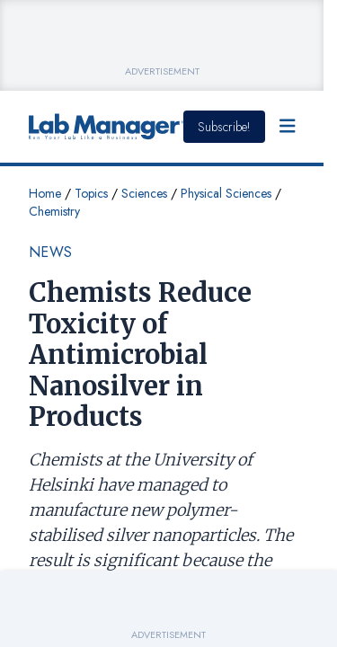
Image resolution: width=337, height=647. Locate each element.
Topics (91, 193)
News (51, 252)
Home (45, 193)
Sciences (144, 193)
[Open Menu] (287, 126)
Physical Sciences (226, 193)
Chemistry (54, 211)
